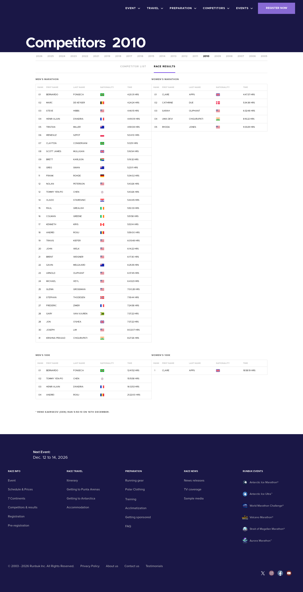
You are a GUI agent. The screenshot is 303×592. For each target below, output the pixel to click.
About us (112, 566)
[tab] (133, 67)
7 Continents (16, 498)
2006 (252, 56)
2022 (85, 56)
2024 (62, 56)
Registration (16, 516)
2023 (73, 56)
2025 (50, 56)
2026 (39, 56)
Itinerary (72, 480)
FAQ (128, 526)
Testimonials (154, 566)
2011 (195, 56)
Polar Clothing (135, 489)
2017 (129, 56)
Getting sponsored (138, 517)
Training (130, 499)
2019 (107, 56)
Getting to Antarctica (81, 498)
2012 (184, 56)
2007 (240, 56)
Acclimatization (135, 508)
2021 (96, 56)
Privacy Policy (90, 566)
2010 (206, 56)
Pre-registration (18, 525)
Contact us (131, 566)
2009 (217, 56)
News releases (194, 480)
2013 (173, 56)
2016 (140, 56)
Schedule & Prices (20, 489)
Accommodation (78, 507)
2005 (264, 56)
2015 (151, 56)
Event (12, 480)
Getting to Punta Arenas (83, 489)
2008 (229, 56)
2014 (162, 56)
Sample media (194, 498)
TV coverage (192, 489)
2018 (118, 56)
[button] (134, 8)
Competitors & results (22, 507)
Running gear (134, 480)
